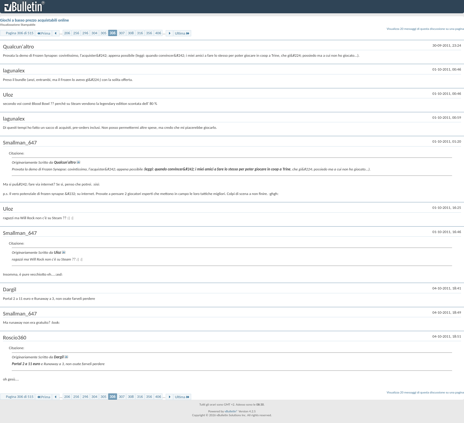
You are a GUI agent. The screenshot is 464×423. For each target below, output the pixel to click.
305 (104, 33)
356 (149, 33)
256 (76, 33)
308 (131, 33)
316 (140, 33)
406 (158, 33)
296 (85, 33)
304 (94, 33)
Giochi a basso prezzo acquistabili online (34, 20)
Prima (43, 33)
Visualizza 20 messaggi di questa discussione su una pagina (425, 29)
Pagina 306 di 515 (19, 33)
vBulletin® (231, 411)
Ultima (182, 33)
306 (113, 33)
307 (122, 33)
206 (67, 33)
